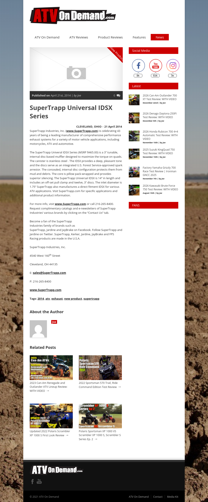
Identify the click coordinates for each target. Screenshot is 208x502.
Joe (54, 321)
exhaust (56, 297)
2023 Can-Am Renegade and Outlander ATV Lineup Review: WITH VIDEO (48, 385)
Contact (158, 495)
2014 (40, 297)
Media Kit (172, 495)
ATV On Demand (47, 36)
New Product (117, 52)
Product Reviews (110, 36)
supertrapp (91, 297)
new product (73, 297)
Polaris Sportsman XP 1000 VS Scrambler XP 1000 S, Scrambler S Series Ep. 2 (100, 434)
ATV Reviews (78, 36)
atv (47, 297)
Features (139, 36)
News (160, 36)
